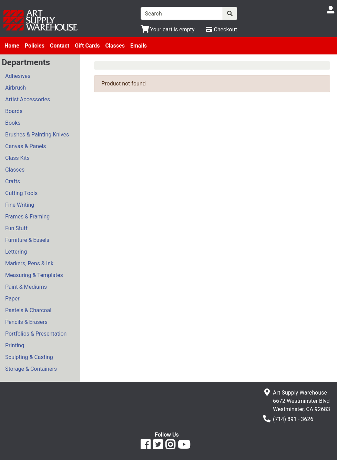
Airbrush (15, 87)
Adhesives (17, 76)
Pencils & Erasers (26, 322)
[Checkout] (221, 29)
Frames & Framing (27, 216)
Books (13, 123)
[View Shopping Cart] (168, 29)
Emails (138, 45)
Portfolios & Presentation (36, 333)
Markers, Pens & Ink (29, 263)
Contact (59, 45)
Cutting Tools (21, 193)
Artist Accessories (27, 99)
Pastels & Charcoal (28, 310)
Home (11, 45)
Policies (34, 45)
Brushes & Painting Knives (37, 134)
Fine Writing (19, 205)
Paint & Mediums (26, 287)
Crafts (12, 181)
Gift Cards (87, 45)
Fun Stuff (16, 228)
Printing (14, 345)
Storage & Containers (31, 369)
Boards (13, 111)
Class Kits (17, 158)
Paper (12, 298)
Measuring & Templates (34, 275)
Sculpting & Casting (29, 357)
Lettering (16, 251)
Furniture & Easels (27, 240)
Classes (115, 45)
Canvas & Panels (25, 146)
